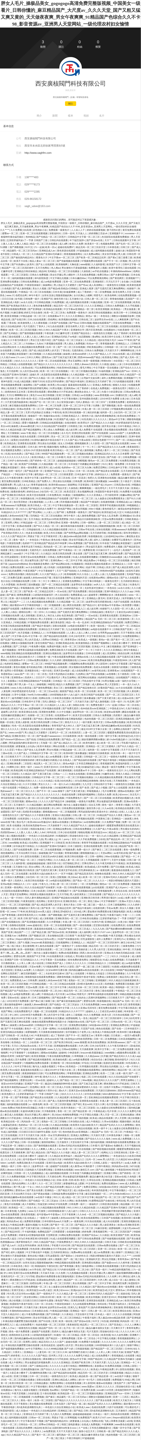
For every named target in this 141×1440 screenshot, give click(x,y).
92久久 (23, 508)
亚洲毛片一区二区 (58, 732)
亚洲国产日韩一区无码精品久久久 (22, 959)
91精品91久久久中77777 (14, 512)
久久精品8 (50, 705)
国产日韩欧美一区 (10, 1035)
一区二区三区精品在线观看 (62, 984)
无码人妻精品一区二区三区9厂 (92, 402)
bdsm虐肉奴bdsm (111, 1094)
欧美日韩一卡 (121, 312)
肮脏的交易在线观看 (39, 808)
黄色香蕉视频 (28, 1214)
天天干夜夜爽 (69, 1214)
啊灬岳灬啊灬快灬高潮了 (20, 953)
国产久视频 (41, 588)
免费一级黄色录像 (43, 787)
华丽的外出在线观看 (36, 1259)
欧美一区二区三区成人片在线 (56, 1087)
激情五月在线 (56, 588)
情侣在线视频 (96, 591)
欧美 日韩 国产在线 (28, 918)
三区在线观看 (95, 894)
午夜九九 (44, 884)
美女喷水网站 (31, 1297)
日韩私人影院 (20, 350)
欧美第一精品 (107, 987)
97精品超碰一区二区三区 (33, 316)
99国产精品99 (95, 1359)
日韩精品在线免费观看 (48, 739)
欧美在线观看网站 (90, 1218)
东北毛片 (135, 794)
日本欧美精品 (29, 481)
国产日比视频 (56, 853)
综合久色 (32, 1207)
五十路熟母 (123, 674)
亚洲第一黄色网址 (70, 522)
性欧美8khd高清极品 (68, 367)
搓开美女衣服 (109, 426)
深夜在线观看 (59, 626)
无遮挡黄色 (78, 350)
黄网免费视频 (69, 1338)
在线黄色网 (99, 908)
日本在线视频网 (131, 364)
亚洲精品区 (111, 922)
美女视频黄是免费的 (11, 450)
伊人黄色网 (133, 691)
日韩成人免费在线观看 (59, 557)
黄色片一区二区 (33, 1028)
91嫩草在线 (108, 774)
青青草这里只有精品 (31, 546)
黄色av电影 (69, 763)
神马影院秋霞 (41, 278)
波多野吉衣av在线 (104, 319)
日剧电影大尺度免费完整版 (39, 1169)
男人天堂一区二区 (109, 1114)
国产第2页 (100, 915)
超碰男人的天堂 (9, 712)
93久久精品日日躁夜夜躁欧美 (85, 519)
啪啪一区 (129, 1135)
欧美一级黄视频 (91, 360)
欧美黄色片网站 (110, 357)
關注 (70, 103)
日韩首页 (60, 842)
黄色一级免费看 (116, 464)
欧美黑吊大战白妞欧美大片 (21, 656)
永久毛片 (65, 433)
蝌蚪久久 (56, 581)
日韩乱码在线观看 (59, 240)
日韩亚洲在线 (121, 1152)
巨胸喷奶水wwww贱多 (111, 557)
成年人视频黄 (17, 1252)
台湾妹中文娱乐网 (90, 378)
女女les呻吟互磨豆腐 (57, 970)
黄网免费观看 (24, 595)
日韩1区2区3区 (48, 1297)
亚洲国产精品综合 (80, 333)
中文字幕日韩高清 (127, 1008)
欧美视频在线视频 (68, 319)
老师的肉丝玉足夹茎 (15, 391)
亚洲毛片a (119, 939)
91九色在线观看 (56, 326)
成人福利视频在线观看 (102, 250)
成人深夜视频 (28, 615)
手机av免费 (112, 908)
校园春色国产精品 (9, 588)
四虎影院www (7, 832)
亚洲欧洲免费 (14, 763)
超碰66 (62, 1052)
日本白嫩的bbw (78, 278)
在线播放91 (110, 329)
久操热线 (86, 271)
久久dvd (81, 1214)
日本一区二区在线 (85, 471)
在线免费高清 (118, 925)
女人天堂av (69, 471)
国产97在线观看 (100, 433)
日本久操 (33, 447)
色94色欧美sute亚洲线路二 (94, 708)
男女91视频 (53, 749)
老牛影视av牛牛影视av (109, 605)
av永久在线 (27, 302)
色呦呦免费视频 (70, 1114)
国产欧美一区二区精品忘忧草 (91, 257)
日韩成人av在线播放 (82, 395)
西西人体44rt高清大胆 (91, 953)
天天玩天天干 (113, 281)
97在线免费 (61, 1204)
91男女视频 (56, 388)
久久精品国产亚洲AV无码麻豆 (47, 254)
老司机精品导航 (34, 667)
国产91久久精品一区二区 (42, 378)
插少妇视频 (134, 1118)
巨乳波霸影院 (12, 557)
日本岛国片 (60, 1403)
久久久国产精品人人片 (100, 354)
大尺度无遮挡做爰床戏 (16, 402)
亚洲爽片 (135, 1335)
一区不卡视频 (66, 873)
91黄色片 (134, 584)
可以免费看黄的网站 (98, 278)
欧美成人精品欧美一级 (81, 1376)
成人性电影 (50, 567)
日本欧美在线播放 (61, 698)
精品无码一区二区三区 (12, 1101)
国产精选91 (95, 512)
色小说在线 (38, 963)
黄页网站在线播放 (87, 677)
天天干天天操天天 (130, 749)
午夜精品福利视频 (59, 1311)
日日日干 (41, 677)
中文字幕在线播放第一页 (65, 505)
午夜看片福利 (114, 915)
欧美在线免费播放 (126, 416)
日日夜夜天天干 (13, 756)
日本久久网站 (33, 357)
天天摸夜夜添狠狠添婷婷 (22, 760)
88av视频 (103, 935)
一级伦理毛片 (100, 488)
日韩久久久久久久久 (76, 963)
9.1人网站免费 (132, 770)
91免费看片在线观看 (130, 491)
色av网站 (55, 1390)
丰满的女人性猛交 (95, 973)
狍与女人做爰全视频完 (75, 805)
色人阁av (55, 268)
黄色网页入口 (7, 1324)
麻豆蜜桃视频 (65, 770)
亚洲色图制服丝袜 (71, 409)
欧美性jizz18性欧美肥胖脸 (55, 519)
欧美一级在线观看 (87, 736)
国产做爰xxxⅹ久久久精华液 (116, 1262)
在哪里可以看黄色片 (122, 539)
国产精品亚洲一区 (33, 471)
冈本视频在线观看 (69, 502)
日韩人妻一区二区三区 (96, 299)
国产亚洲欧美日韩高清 (14, 495)
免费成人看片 (102, 450)
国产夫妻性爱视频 (120, 274)
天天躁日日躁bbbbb (106, 1090)
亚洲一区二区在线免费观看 (77, 281)
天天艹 (108, 240)
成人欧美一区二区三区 (108, 743)
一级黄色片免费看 (117, 756)
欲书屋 (18, 299)
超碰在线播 (72, 1342)
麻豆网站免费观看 (53, 805)
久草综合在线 (121, 891)
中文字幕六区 (32, 553)
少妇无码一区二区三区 (125, 412)
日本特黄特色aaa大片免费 (55, 1221)
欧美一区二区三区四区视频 (23, 329)
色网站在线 (45, 698)
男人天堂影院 (46, 619)
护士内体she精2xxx (120, 1193)
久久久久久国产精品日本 (14, 536)
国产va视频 (40, 385)
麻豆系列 (44, 467)
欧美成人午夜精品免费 (104, 1032)
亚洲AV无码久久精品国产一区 (118, 877)
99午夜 (42, 447)
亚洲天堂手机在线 (68, 870)
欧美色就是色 (48, 1345)
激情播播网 (71, 687)
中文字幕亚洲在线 (96, 636)
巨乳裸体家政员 (87, 870)
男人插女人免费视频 (74, 343)
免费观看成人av (79, 595)
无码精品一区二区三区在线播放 (63, 271)
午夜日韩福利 (74, 1438)
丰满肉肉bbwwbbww (121, 271)
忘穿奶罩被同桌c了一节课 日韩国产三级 (27, 240)
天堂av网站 (106, 853)
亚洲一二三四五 (121, 1397)
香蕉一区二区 (65, 1111)
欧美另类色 (44, 1245)
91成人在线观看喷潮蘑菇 (85, 557)
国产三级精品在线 (38, 1366)
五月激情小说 (76, 299)
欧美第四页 (75, 732)
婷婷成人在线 (117, 811)
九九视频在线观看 (115, 574)
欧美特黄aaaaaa (57, 484)
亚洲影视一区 (58, 1063)
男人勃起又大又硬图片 (65, 285)
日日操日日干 (103, 550)
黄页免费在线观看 (132, 230)
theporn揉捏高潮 (24, 939)
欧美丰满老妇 (44, 746)
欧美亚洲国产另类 (120, 1235)
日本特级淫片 (132, 1028)
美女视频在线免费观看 (116, 429)
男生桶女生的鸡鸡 (129, 829)
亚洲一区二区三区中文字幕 (77, 405)
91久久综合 (83, 574)
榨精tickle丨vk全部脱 (112, 360)
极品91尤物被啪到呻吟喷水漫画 (61, 1083)
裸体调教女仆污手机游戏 (60, 391)
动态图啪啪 (85, 336)
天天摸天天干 (112, 350)
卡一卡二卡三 (89, 447)
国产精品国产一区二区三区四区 (107, 1348)
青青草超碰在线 (39, 484)
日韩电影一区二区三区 (116, 347)
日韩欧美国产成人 (54, 963)
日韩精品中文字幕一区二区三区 (84, 237)
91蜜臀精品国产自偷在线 (102, 1200)
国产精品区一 (53, 1338)
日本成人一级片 (103, 1314)
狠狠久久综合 (120, 385)
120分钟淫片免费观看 (18, 1001)
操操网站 (48, 285)
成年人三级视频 (102, 539)
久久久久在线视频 (9, 1039)
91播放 (66, 495)
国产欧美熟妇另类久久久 (19, 305)
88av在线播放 (112, 856)
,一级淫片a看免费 (131, 1035)
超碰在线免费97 (66, 247)
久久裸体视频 (40, 323)
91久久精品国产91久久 (76, 825)
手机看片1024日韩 (61, 1245)
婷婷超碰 (6, 694)
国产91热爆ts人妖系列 (23, 264)
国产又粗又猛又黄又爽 (65, 357)
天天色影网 (13, 371)
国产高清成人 (116, 1324)
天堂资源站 (84, 484)
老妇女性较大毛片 (107, 340)
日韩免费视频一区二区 (35, 1286)
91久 (104, 464)
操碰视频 (42, 684)
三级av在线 (7, 753)
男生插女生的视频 (47, 443)
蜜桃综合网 (25, 612)
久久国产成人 (21, 753)
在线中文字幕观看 (118, 663)
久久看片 (32, 1183)
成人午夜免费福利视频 (33, 1314)
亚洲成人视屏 (87, 288)
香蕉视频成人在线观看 (56, 667)
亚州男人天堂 (56, 1355)
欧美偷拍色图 (60, 1059)
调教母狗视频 (134, 419)
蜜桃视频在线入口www (75, 660)
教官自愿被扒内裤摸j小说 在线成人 (54, 760)
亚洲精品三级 (20, 519)
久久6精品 (51, 612)
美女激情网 (28, 946)
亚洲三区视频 (63, 395)
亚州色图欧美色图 (88, 398)
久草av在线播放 (110, 1121)
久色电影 (6, 288)
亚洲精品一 (118, 818)
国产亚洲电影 (35, 309)
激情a (137, 502)
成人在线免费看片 (81, 670)
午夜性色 (56, 412)
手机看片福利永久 (130, 743)
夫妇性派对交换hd (94, 588)
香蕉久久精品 (123, 774)
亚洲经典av (56, 560)
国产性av (83, 285)
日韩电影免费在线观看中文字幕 (67, 1193)
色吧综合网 (21, 295)
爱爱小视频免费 (30, 422)
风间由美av (12, 1221)
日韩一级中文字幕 (108, 736)
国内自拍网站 (19, 1183)
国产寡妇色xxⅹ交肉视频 (71, 1138)
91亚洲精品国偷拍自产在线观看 (52, 498)
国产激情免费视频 (42, 687)
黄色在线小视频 (59, 539)
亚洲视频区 (101, 980)
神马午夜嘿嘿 (17, 987)
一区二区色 (41, 674)
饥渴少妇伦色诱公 (14, 453)
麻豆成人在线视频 (14, 1114)
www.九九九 (54, 1049)
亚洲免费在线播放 (9, 281)
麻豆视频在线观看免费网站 (23, 405)
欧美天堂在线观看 (36, 495)
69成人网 (129, 1379)
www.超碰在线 (34, 925)
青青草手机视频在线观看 (113, 505)
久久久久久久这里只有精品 (64, 1366)
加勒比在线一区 (81, 705)
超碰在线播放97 (97, 825)
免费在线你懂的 (16, 574)
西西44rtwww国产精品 (89, 357)
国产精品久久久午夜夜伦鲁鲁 (36, 815)
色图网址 (79, 619)
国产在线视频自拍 (11, 922)
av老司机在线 (99, 670)
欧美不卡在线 (21, 261)
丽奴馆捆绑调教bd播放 (93, 739)
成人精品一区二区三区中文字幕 (78, 1197)
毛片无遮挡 (29, 326)
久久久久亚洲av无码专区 (84, 1008)
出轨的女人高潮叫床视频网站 (92, 997)
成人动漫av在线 (125, 698)
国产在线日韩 (19, 319)
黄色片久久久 (72, 722)
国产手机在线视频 (95, 674)
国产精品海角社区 (87, 687)
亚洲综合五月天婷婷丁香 (99, 381)
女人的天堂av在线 (29, 371)
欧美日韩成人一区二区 (43, 457)
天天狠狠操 (14, 433)
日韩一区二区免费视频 (105, 1039)
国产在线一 (118, 1028)
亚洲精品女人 (119, 564)
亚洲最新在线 (32, 670)
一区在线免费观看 (19, 1249)
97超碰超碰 (83, 250)
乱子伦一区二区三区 (36, 1101)
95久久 (57, 1197)
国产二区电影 (20, 646)
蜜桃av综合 (113, 577)
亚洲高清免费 (78, 1300)
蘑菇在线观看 (19, 447)
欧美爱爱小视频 (131, 605)
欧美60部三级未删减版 (96, 481)
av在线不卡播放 (43, 1197)
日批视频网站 (63, 942)
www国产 (4, 1355)
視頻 (86, 115)
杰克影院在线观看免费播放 (116, 237)
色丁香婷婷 (83, 388)
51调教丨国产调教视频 (12, 247)
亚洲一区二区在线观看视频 (34, 233)
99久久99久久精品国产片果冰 (53, 329)
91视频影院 (77, 564)
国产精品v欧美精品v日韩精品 (63, 288)
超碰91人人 (92, 1011)
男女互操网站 (75, 360)
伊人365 (55, 808)
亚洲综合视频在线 (52, 653)
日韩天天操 (111, 1242)
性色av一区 (93, 343)
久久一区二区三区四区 (50, 1183)
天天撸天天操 (31, 1307)
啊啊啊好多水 (22, 395)
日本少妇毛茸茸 (77, 636)
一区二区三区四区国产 (120, 1231)
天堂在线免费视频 (122, 323)
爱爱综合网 (20, 956)
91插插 (115, 966)
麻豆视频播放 (114, 646)
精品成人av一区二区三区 (122, 832)
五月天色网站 (42, 268)
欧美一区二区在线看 (86, 691)
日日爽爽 (7, 846)
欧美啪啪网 (62, 264)
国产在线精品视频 (55, 798)
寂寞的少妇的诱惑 (20, 440)
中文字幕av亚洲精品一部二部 (79, 309)
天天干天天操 (45, 1045)
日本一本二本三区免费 (50, 405)
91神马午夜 (97, 922)
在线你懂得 (71, 422)
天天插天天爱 (98, 1135)
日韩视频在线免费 (20, 581)
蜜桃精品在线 (17, 977)
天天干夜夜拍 (128, 632)
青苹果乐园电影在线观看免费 (33, 650)
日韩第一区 (20, 1173)
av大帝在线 (35, 1269)
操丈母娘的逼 (81, 949)
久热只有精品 (132, 708)
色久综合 (5, 581)
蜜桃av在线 (83, 656)
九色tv (39, 343)
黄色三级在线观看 (11, 336)
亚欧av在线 (14, 997)
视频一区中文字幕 (122, 1428)
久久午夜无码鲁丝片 (18, 340)
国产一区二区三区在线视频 (72, 347)
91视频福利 (62, 835)
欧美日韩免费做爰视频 (100, 660)
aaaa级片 (19, 553)
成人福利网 (85, 932)
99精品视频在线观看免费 (68, 1262)
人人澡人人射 (64, 705)
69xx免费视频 (75, 543)
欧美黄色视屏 (134, 285)
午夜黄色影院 (28, 901)
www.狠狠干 (58, 791)
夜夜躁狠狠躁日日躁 (32, 1073)
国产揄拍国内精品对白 (23, 257)
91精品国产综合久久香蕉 (110, 815)
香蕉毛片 (110, 612)
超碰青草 (93, 595)
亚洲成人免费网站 (80, 1135)
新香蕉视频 (134, 1004)
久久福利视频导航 (63, 619)
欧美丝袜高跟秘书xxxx (35, 825)
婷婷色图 (5, 708)
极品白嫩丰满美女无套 (129, 478)
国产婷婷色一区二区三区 (43, 460)
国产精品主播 (39, 932)
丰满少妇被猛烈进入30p (87, 767)
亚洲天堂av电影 (62, 670)
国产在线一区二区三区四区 (82, 1249)
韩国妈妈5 (40, 1266)
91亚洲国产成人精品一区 (67, 419)
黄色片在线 (106, 780)
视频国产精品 (53, 409)
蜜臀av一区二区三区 (33, 663)
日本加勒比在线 (76, 1121)
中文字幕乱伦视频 (59, 278)
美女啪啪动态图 (55, 935)
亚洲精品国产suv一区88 (124, 371)
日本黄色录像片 (115, 1135)
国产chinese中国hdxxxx (12, 739)
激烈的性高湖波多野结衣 (60, 1118)
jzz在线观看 (98, 887)
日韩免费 (78, 481)
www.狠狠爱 (80, 1042)
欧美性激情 (135, 333)
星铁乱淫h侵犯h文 (62, 911)
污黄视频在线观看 (53, 343)
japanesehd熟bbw (18, 564)
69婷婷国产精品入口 (74, 608)
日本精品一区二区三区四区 (67, 681)
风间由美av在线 (28, 1045)
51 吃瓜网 (129, 701)
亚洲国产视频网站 (100, 643)
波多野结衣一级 (40, 1166)
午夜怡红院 (53, 1266)
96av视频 (87, 1080)
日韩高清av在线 (122, 484)
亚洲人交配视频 (58, 877)
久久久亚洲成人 (95, 495)
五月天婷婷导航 (129, 471)
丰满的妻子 (89, 1166)
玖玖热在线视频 (121, 1014)
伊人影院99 (102, 663)
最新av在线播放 (60, 822)
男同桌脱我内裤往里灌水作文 (24, 743)
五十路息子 (126, 481)
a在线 (130, 1421)
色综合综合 (97, 1059)
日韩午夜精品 (103, 1166)
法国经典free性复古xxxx (64, 1428)
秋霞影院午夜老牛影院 (107, 491)
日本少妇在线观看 (37, 319)
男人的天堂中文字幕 (54, 1014)
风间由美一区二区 (53, 546)
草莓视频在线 (27, 588)
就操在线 (125, 1293)
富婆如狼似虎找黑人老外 (50, 1280)
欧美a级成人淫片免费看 (97, 866)
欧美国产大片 (114, 264)
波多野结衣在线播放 (81, 584)
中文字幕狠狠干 (47, 570)
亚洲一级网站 (49, 1028)
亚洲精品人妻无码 (96, 598)
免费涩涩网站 (100, 467)
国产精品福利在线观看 (56, 636)
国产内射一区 (114, 457)
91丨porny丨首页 (68, 839)
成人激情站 (130, 1280)
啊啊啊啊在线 (128, 350)
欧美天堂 (98, 722)
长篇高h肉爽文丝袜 (30, 1111)
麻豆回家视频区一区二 (32, 973)
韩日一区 (29, 1266)
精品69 (42, 271)
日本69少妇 (131, 1348)
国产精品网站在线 (60, 564)
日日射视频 (96, 1063)
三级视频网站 (78, 495)
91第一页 (61, 887)
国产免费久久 (44, 481)
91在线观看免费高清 (68, 1028)
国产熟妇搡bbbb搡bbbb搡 (119, 928)
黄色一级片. (19, 539)
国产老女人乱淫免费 (108, 515)
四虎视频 (109, 984)
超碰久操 (120, 250)
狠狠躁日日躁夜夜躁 (99, 753)
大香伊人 (92, 436)
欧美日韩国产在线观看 (93, 694)
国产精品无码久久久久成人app (125, 1056)
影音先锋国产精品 (44, 643)
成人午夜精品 (93, 1121)
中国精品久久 (25, 787)
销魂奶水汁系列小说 (29, 908)
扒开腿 (104, 1056)
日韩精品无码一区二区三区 (55, 1228)
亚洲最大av (11, 935)
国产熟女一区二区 (82, 880)
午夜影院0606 (120, 660)
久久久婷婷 (56, 660)
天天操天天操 (82, 701)
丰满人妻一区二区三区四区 (96, 409)
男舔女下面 (34, 536)
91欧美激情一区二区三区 (50, 608)
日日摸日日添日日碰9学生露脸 (36, 1008)
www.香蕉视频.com (104, 395)
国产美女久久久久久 (20, 1431)
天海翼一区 (47, 743)
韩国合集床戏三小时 (41, 829)
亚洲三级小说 (111, 846)
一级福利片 (93, 1204)
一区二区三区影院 (19, 274)
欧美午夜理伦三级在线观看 (123, 268)
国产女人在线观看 (45, 264)
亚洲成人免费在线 (102, 385)
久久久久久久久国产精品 (35, 1355)
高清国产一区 (132, 299)
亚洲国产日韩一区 (34, 1083)
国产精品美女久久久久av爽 (112, 447)
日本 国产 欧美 (82, 787)
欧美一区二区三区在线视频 (54, 371)
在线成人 (69, 956)
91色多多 (125, 956)
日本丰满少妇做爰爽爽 (64, 292)
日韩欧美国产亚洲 (122, 629)
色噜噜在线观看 (103, 873)
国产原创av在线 (94, 240)
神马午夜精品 (131, 650)
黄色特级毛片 (109, 508)
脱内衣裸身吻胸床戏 (105, 416)
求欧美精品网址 (95, 347)
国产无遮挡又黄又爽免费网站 (110, 288)
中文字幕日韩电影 (92, 581)
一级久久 (102, 904)
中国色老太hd (117, 708)
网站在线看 (59, 746)
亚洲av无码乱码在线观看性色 (74, 1145)
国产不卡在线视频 (13, 1028)
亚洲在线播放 (114, 949)
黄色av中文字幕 (117, 419)
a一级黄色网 (103, 870)
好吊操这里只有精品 (24, 846)
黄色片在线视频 (12, 1204)
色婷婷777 (27, 543)
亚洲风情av (70, 388)
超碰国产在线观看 (10, 608)
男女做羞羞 (130, 309)
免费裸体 (23, 935)
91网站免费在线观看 (70, 1235)
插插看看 (27, 718)
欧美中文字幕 (32, 478)
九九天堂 (87, 784)
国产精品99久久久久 (79, 1369)
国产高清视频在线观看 (85, 891)
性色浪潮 (35, 1249)
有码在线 (52, 832)
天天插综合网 (54, 1176)
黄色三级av (94, 901)
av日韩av (71, 994)
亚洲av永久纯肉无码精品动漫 (119, 953)
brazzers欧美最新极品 (43, 942)
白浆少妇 (123, 922)
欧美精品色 (10, 443)
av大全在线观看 (34, 567)
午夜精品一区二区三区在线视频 (35, 292)
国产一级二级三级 (85, 966)
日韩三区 (125, 247)
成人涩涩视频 (134, 354)
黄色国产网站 (65, 508)
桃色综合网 (32, 574)
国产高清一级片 (99, 1269)
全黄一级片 (122, 1073)
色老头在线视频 (77, 774)
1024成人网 (80, 911)
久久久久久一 (100, 880)
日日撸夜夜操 (8, 963)
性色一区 (16, 725)
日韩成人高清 (104, 567)
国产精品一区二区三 (26, 860)
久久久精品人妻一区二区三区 (69, 860)
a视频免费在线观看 (130, 966)
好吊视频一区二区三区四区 (14, 1366)
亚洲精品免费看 (91, 1073)
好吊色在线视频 (93, 1094)
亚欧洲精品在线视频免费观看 (26, 653)
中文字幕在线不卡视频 (38, 1252)
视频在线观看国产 (102, 323)
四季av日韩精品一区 (53, 639)
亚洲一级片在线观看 (19, 598)
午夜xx (19, 749)
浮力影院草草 (112, 495)
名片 (101, 115)
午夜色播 (49, 333)
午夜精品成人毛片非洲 (53, 994)
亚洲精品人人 (123, 343)
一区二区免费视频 (102, 292)
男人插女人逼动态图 (52, 866)
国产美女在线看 (35, 1190)
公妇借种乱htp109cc (114, 536)
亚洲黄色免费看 (117, 402)
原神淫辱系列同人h (27, 915)
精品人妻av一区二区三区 (43, 261)
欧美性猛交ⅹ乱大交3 (112, 512)
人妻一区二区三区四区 (108, 522)
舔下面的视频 (82, 1118)
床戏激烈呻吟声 (123, 1390)
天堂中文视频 (118, 860)
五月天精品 (35, 519)
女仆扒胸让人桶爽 (83, 295)
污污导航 (30, 1276)
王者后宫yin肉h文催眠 (128, 612)
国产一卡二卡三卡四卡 (90, 650)
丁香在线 (12, 323)
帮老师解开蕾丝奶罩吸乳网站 (33, 388)
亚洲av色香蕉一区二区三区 (31, 409)
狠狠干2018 (38, 381)
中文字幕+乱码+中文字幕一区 (27, 636)
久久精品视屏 (62, 1097)
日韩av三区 (57, 722)
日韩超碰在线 (34, 529)
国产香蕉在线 (91, 543)
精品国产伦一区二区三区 (42, 402)
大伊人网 (83, 1045)
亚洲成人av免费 (23, 970)
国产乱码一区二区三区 (128, 243)
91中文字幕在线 (23, 1066)
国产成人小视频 (99, 787)
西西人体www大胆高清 (87, 364)
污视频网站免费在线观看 (82, 663)
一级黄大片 (44, 1218)
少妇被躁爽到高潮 (63, 787)
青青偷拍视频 (117, 299)
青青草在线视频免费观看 (14, 309)
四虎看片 (118, 715)
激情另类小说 (61, 299)
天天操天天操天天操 (33, 756)
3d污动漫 (134, 1166)
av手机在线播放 (100, 271)
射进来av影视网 (112, 712)
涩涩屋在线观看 (101, 925)
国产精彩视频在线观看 (104, 1149)
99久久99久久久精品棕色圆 (81, 1207)
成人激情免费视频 (86, 515)
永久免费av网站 (92, 254)
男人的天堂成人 (33, 639)
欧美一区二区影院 (89, 505)
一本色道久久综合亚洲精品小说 (39, 1180)
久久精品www (92, 1056)
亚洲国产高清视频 (30, 488)
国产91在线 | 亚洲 (48, 1321)
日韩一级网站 (88, 522)
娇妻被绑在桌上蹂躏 (74, 1183)
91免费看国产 (85, 1417)
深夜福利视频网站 (86, 794)
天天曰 (10, 395)
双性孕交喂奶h (131, 533)
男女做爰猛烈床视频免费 (110, 801)
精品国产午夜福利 (90, 502)
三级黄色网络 (128, 946)
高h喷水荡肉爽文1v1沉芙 (90, 984)
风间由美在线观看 (120, 1414)
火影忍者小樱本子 (121, 643)
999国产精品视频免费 (53, 453)
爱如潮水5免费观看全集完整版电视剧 (64, 718)
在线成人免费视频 (100, 388)
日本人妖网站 (7, 860)
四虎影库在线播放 (32, 811)
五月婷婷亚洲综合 (130, 581)
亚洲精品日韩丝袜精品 (26, 271)
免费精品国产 (45, 1231)
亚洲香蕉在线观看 (27, 443)
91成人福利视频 (9, 1132)
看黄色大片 (42, 257)
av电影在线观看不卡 (79, 626)
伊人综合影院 (62, 595)
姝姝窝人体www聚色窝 (23, 426)
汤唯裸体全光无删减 (54, 1018)
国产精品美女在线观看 (118, 443)
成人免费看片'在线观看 (91, 429)
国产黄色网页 (117, 278)
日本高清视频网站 (127, 1039)
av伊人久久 (100, 584)
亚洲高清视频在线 (125, 718)
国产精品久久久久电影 (103, 422)
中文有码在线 (93, 1183)
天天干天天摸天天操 (119, 488)
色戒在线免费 (69, 794)
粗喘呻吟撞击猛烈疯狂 (12, 237)
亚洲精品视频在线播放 (114, 1180)
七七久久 (36, 818)
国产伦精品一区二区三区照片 (51, 237)
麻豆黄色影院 (58, 622)
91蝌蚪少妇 (13, 767)
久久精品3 (46, 488)
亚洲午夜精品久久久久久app (119, 591)
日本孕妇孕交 (67, 767)
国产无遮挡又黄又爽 (46, 870)
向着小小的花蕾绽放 (112, 391)
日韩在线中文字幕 (102, 784)
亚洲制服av (126, 515)
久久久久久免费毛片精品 (77, 1355)
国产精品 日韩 (32, 453)
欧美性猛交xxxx (99, 832)
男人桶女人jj (51, 839)
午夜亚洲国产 (30, 570)
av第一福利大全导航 (126, 681)
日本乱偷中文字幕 (118, 467)
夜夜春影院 (27, 419)
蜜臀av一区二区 (10, 233)
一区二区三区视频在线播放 (83, 371)
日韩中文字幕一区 (131, 264)
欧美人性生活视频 (53, 533)
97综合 (85, 1063)
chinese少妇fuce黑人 (46, 939)
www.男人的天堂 (106, 1159)
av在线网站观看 (92, 822)
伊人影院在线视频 (29, 856)
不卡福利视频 (29, 1231)
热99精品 (30, 237)
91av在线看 (119, 354)
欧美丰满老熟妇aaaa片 (17, 1087)
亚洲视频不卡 (116, 233)
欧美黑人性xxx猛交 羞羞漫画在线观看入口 (69, 385)
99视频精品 (133, 505)
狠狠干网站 (133, 1345)
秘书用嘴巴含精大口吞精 (25, 698)
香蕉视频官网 (107, 763)
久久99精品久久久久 (88, 570)
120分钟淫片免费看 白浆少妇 (115, 398)
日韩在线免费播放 (29, 281)
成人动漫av (22, 1410)
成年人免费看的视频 (112, 378)
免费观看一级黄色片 (59, 230)
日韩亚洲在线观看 (109, 1204)
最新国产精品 (67, 691)
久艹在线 (83, 1428)
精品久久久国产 (74, 1187)
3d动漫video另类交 (99, 1025)
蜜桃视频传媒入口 (89, 853)
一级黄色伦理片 (119, 388)
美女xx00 (5, 426)
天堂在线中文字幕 (79, 1142)
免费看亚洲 (89, 550)
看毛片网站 (86, 367)
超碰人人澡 (116, 364)
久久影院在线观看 (75, 746)
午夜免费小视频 (37, 646)
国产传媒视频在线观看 (68, 261)
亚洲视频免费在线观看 (16, 966)
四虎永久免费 (105, 794)
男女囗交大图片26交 (41, 340)
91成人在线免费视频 (113, 959)
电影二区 (86, 1076)
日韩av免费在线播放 (38, 660)
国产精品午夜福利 (75, 381)
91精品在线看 (132, 512)
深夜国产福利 (23, 1056)
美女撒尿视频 (36, 502)
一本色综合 (104, 316)
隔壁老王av (88, 1035)
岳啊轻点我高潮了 (122, 729)
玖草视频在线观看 (56, 632)
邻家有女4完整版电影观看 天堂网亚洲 (38, 1235)
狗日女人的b (54, 615)
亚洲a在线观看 (24, 526)
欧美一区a (50, 247)
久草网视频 (78, 1056)
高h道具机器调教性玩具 (29, 1407)
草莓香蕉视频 (49, 818)
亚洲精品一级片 (78, 1311)
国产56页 (80, 615)
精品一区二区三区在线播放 (44, 243)
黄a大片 (63, 1090)
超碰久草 (35, 374)
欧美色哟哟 (111, 295)
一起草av (10, 939)
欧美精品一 (117, 309)
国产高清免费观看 (77, 591)
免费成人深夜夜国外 (70, 447)
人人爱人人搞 (98, 574)
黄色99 (43, 1307)
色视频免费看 (107, 243)
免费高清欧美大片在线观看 (64, 650)
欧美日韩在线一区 (9, 508)
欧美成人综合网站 (29, 842)
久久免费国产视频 (111, 822)
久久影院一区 (98, 443)
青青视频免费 (107, 343)
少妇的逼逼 (33, 1393)
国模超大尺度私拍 (28, 619)
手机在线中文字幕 (23, 474)
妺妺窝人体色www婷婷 (75, 354)
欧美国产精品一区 (87, 935)
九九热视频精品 (35, 1173)
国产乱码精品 (11, 333)
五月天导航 (63, 894)
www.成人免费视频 (122, 1138)
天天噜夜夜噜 (120, 780)
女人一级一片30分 (14, 897)
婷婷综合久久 (102, 474)
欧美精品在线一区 (10, 1121)
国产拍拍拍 (70, 570)
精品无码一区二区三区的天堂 (91, 247)
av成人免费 (124, 897)
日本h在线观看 (93, 653)
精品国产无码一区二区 (68, 729)
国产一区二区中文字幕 (100, 1283)
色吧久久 (92, 478)
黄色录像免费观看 (42, 305)
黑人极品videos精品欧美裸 (73, 536)
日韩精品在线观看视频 (51, 422)
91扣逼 (104, 1321)
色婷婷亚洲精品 (12, 663)
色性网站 (41, 901)
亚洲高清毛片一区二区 (12, 1276)
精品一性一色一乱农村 (78, 622)
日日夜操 (116, 1035)
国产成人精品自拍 (36, 1152)
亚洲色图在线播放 (91, 1262)
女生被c (125, 281)
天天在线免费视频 (86, 274)
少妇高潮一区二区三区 (41, 1042)
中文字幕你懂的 (70, 398)
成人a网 (63, 243)
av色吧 (12, 1163)
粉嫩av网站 (126, 495)
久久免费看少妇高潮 (21, 230)
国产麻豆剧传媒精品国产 (70, 1001)
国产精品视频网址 (32, 429)
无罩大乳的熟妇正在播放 (38, 412)
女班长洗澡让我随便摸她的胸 (57, 295)
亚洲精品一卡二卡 (130, 1362)
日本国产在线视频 (58, 323)
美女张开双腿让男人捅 (114, 254)
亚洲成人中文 (99, 646)
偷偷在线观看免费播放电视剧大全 (49, 1021)
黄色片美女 (70, 904)
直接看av (12, 681)
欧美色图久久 (9, 1094)
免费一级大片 (84, 849)
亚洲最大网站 (111, 1173)
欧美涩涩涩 (70, 491)
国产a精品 (5, 736)
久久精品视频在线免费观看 (41, 601)
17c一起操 (38, 247)
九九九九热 (37, 839)
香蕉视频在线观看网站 (89, 1070)
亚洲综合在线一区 (16, 529)
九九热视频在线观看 (77, 1273)
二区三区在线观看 (112, 849)
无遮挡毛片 (36, 550)
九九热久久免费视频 (61, 1414)
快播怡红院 (122, 395)
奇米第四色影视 (99, 1190)
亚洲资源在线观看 (95, 1300)
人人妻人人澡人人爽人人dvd (81, 632)
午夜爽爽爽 (108, 1424)
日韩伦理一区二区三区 (16, 378)
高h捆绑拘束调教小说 (41, 1372)
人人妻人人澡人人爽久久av (36, 336)
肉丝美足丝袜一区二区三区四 (83, 987)
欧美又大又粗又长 (122, 1400)
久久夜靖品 (68, 1314)
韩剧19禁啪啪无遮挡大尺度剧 (124, 880)
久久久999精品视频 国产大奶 (59, 1348)
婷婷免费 (87, 1231)
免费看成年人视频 (98, 268)
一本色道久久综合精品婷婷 (41, 835)
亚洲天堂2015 (51, 767)
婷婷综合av (32, 491)
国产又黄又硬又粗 (106, 698)
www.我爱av (88, 1386)
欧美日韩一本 (118, 753)
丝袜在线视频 (103, 529)
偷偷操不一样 (35, 416)
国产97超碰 (23, 1049)
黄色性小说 (88, 416)
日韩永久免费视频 (39, 274)
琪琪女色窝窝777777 (103, 440)
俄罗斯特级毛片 (24, 1242)
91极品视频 (97, 302)
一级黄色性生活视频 (115, 285)
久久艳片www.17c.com (13, 357)
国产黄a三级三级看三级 (120, 257)
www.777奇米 (125, 340)
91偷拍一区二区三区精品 (67, 1335)
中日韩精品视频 (42, 302)
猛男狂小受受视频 (14, 670)
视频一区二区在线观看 (46, 1011)
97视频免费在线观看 (92, 261)
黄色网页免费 (116, 553)
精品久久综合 (132, 1372)
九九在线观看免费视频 (77, 629)
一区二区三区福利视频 (19, 904)
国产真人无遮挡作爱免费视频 (63, 1101)
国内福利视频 (98, 1142)
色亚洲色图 (68, 615)
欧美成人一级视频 (87, 639)
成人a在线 (55, 467)
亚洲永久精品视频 (30, 729)
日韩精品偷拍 (8, 409)
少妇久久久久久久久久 (25, 360)
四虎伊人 (29, 677)
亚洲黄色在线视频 (107, 478)
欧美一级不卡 (101, 1128)
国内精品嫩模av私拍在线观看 (116, 725)
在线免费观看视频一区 (129, 295)
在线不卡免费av (112, 1087)
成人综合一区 (116, 1280)
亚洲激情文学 (78, 329)
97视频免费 (69, 849)
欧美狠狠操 (72, 932)
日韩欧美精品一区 (73, 588)
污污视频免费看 (50, 966)
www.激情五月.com (85, 1169)
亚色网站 (35, 1087)
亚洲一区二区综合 (107, 1249)
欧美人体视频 (134, 911)
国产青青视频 (9, 915)
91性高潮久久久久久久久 (95, 419)
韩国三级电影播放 (70, 1424)
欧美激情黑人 (25, 323)
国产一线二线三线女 (117, 584)
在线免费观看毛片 (23, 1011)
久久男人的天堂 (97, 949)
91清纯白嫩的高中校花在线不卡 (47, 440)
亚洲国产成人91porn (102, 484)
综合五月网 (95, 805)
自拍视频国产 (123, 677)
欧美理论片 (84, 422)
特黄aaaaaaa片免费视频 (14, 505)
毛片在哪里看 (109, 791)
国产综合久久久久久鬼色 (98, 1138)
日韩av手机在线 (86, 529)
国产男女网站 (35, 512)
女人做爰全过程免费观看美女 (110, 498)
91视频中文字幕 (61, 1008)
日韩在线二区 (86, 319)
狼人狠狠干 (118, 1252)
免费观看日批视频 (125, 984)
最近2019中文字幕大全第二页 (96, 729)
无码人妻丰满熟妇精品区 (38, 897)
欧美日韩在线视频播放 (101, 312)
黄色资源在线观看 (66, 250)
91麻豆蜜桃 (17, 312)
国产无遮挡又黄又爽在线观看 (15, 1021)
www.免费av (8, 1107)
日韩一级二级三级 (86, 904)
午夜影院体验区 (33, 285)
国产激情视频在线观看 (31, 333)
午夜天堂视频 (116, 935)
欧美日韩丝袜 (73, 842)
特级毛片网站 (45, 860)
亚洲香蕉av (114, 670)
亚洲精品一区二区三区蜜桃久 (101, 746)
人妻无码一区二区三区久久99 (52, 1352)
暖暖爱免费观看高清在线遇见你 (124, 732)
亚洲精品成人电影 (10, 302)
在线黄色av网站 (97, 577)
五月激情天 (20, 805)
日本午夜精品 (125, 426)
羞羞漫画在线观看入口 (123, 870)
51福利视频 (105, 371)
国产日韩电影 (105, 436)
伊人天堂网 (121, 1118)
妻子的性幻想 (114, 230)
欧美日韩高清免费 (62, 553)
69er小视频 (95, 508)
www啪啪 (5, 653)
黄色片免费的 (56, 1386)
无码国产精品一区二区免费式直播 (78, 1390)
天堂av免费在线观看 (49, 398)
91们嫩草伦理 (63, 333)
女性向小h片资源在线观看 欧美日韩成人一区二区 (48, 450)
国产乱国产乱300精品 (12, 639)
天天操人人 (82, 233)
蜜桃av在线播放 (126, 791)
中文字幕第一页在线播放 (106, 367)
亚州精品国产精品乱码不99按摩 (50, 543)
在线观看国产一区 (130, 670)
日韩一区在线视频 (30, 1142)
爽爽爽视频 (86, 488)
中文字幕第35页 (49, 536)
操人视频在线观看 (16, 835)
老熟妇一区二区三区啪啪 (81, 980)
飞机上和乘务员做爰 (114, 1421)
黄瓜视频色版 (78, 436)
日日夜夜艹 (71, 935)
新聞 (55, 115)
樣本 (70, 115)
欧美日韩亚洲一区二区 (21, 1383)
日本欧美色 (17, 1266)
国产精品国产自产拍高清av (14, 990)
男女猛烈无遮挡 (94, 546)
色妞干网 (91, 567)
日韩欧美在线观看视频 (129, 1242)
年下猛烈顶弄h (77, 240)
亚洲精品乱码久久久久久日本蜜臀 (112, 453)
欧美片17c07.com (101, 932)
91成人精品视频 (22, 381)
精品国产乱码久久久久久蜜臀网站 (117, 1125)
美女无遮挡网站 (66, 818)
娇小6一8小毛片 (87, 1379)
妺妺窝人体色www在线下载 (14, 515)
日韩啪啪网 (114, 963)
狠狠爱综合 (96, 959)
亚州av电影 (6, 884)
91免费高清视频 (92, 426)
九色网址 (80, 674)
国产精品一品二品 (71, 739)
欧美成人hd (27, 1035)
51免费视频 (38, 1397)
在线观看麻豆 (120, 436)
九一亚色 (83, 1018)
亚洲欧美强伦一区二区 (23, 736)
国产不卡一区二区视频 (116, 261)
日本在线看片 (48, 729)
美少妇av (72, 877)
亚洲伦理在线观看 (36, 391)
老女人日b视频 (66, 443)
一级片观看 (86, 722)
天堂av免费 (35, 966)
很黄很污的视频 (120, 667)
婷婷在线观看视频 (96, 230)
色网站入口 (107, 1152)
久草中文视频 (19, 694)
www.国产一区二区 (24, 674)
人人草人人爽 (52, 502)
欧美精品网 (17, 770)
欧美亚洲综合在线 (28, 712)
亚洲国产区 (47, 299)
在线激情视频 (108, 502)
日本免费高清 (54, 495)
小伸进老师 (73, 1052)
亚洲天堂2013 (55, 901)
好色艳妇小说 (40, 230)
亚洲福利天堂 (80, 577)
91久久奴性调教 (120, 1335)
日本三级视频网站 (117, 904)
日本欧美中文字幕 (31, 701)
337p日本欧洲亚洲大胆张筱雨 (33, 1238)
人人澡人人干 (78, 230)
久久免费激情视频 (16, 1176)
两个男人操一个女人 (25, 684)
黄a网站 (96, 336)
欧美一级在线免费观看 (129, 405)
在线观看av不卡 (56, 316)
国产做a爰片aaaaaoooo (49, 736)
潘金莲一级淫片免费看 (113, 767)
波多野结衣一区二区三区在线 (55, 478)
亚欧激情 (118, 1307)
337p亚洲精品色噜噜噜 (87, 780)
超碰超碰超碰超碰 (66, 460)
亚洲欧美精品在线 (65, 643)
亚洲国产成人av (19, 708)
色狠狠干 (132, 288)
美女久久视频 (40, 288)
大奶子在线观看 (121, 601)
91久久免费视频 (92, 1014)
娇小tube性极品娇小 (74, 546)
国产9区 (61, 512)
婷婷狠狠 (114, 1321)
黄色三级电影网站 (84, 1266)
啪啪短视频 (84, 832)
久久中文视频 (64, 712)
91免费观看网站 (130, 636)
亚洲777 (105, 860)
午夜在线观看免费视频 (64, 656)
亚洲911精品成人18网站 (64, 1379)
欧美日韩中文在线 (111, 336)
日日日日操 (8, 299)
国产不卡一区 (44, 791)
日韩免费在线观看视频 (73, 808)
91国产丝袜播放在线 (68, 939)
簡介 (39, 115)
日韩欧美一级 (44, 656)
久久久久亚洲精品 (94, 305)
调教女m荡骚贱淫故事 (123, 316)
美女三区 (58, 687)
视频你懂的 (52, 447)
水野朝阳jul (29, 1090)
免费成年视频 (54, 646)
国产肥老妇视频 (41, 1193)
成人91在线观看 (111, 1221)
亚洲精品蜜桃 (94, 774)
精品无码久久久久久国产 (107, 1080)
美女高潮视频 (80, 1283)
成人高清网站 (96, 285)
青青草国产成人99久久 (63, 725)
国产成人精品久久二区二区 (68, 743)
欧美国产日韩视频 (28, 464)
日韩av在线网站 (70, 1049)
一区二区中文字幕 (73, 560)
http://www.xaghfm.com (38, 152)
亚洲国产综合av (52, 471)
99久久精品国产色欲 (45, 1242)
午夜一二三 (129, 915)
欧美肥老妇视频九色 (123, 798)
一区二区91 (38, 612)
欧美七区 (122, 1004)
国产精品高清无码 (84, 873)
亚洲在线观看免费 (93, 846)
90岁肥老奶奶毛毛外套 (128, 422)
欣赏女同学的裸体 (55, 381)
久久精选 (104, 364)
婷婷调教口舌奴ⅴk (98, 233)
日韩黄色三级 (75, 426)
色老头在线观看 (28, 436)
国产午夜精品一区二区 (70, 550)
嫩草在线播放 (39, 598)
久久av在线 (108, 808)
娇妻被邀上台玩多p (26, 746)
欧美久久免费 (76, 243)
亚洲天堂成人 (114, 598)
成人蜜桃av (98, 684)
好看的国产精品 (106, 687)
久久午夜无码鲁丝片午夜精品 (110, 863)
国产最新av (106, 1145)
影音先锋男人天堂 (122, 292)
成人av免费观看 (53, 756)
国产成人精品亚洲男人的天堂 (44, 350)
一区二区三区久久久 (25, 791)
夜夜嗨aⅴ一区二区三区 (68, 378)
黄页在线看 (66, 1128)
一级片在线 (46, 670)
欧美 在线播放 (14, 825)
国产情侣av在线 (56, 932)
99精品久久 (19, 884)
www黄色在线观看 (124, 1424)
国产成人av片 (9, 1245)
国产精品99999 (24, 1317)
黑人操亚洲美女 (78, 894)
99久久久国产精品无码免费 (50, 1187)
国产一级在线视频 (82, 925)
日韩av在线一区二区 (122, 1021)
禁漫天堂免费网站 (62, 577)
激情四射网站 (109, 1070)
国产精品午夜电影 (107, 760)
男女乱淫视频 (109, 1259)
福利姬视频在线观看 (22, 278)
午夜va (61, 1066)
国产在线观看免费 (23, 849)
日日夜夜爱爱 (66, 474)
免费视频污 (118, 1379)
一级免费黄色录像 (43, 419)
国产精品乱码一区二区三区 (120, 839)
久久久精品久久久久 (10, 367)
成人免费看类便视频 (30, 1221)
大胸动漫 (74, 264)
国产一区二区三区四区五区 (120, 694)
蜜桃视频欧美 (82, 443)
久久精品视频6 (35, 805)
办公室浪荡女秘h (66, 402)
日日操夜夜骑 (70, 736)
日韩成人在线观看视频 (21, 364)
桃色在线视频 (103, 1028)
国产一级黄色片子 (64, 946)
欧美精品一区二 (20, 1042)
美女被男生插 (32, 560)
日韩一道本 (68, 233)
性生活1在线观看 (56, 598)
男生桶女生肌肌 (84, 956)
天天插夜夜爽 (87, 1049)
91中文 (28, 247)
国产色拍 (38, 718)
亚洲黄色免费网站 (72, 581)
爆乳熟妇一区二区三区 (46, 474)
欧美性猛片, (67, 1156)
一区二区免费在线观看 (122, 1049)
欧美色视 (105, 1335)
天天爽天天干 (129, 336)
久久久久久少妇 (13, 1159)
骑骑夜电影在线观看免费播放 (40, 977)
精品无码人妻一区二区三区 (31, 798)
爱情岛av (47, 357)
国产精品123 (89, 605)
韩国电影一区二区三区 (127, 987)
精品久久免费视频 (65, 684)
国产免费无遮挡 (70, 708)
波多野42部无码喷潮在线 (99, 601)
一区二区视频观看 (51, 605)
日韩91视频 (85, 323)
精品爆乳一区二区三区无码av (22, 250)
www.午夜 (26, 433)
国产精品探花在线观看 (84, 1245)
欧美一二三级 (107, 1073)
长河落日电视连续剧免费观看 (16, 626)
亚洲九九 (41, 615)
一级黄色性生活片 (114, 770)
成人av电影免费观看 (51, 281)
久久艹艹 (4, 230)
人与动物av (29, 343)
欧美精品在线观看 (53, 309)
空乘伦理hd (54, 522)
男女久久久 (44, 784)
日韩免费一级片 (31, 299)
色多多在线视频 (34, 533)
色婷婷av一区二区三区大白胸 (76, 467)
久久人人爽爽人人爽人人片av (46, 1149)
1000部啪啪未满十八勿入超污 (64, 694)
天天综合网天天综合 (26, 853)
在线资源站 (24, 818)
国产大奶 (16, 811)
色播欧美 (118, 1145)
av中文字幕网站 (34, 1348)
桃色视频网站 (8, 853)
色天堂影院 (7, 970)
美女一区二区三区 (60, 436)
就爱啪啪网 (35, 708)
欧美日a (47, 1428)
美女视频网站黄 (85, 491)
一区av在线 (61, 591)
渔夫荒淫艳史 (21, 502)
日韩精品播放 (41, 1383)
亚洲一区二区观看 (73, 756)
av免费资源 (49, 1431)
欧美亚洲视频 (103, 309)
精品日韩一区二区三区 (129, 1070)
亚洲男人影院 (30, 1342)
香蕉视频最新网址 (73, 254)
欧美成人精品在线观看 (102, 1118)
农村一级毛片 (16, 471)
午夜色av (45, 539)
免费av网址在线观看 (81, 1252)
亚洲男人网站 (12, 522)
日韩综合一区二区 (28, 1424)
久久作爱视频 (8, 584)
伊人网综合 (124, 1276)
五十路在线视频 (48, 1393)
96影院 (51, 684)
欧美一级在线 (98, 626)
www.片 (10, 295)
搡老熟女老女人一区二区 (87, 391)
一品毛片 (116, 550)
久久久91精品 (46, 780)
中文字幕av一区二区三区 (62, 257)
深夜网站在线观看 (109, 374)
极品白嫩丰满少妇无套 (101, 1176)
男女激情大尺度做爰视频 (74, 268)
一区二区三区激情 (63, 949)
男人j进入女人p (22, 484)
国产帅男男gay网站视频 (76, 533)
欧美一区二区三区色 (55, 312)
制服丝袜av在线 (52, 416)
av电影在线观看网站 (61, 880)
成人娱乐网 (72, 429)
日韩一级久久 (24, 1166)
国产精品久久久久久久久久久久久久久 (53, 364)
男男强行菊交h (109, 897)
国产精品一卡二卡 (130, 856)
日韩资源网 (44, 436)
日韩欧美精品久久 (71, 416)
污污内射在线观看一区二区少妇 (46, 990)
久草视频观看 (93, 860)
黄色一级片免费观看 (19, 1331)
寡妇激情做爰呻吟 (13, 1004)
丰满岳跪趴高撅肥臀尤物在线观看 (20, 1321)
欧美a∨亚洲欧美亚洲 (22, 928)
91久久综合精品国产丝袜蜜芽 (51, 426)
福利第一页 (106, 412)
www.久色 (16, 687)
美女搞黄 (78, 553)
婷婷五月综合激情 (33, 312)
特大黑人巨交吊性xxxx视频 (21, 1293)
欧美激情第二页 (126, 619)
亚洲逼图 (43, 1390)
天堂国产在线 (88, 1028)
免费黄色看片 (28, 608)
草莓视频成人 (94, 791)
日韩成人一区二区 (20, 254)
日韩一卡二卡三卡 (40, 581)
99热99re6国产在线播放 (112, 570)
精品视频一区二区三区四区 (15, 829)
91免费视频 (58, 302)
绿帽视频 (82, 460)
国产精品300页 (13, 1231)
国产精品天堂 (60, 488)
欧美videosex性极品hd (39, 822)
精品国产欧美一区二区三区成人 (75, 928)
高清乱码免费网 (13, 570)
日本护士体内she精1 (18, 460)
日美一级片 (134, 564)
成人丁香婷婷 (84, 292)
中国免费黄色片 (74, 798)
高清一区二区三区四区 (78, 457)
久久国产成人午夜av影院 (78, 440)
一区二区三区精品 (11, 422)
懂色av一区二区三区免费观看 (103, 460)
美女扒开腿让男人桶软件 (63, 274)
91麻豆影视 (101, 1228)
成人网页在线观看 (72, 605)
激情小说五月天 (87, 1431)
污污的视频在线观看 (123, 381)
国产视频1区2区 (37, 935)
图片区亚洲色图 (94, 329)
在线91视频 (81, 946)
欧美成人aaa (83, 1407)
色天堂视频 (24, 632)
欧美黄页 (12, 388)
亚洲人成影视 (23, 722)
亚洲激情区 (98, 281)
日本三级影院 (114, 636)
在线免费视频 (50, 550)
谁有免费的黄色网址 (78, 959)
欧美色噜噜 (82, 1200)
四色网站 (53, 319)
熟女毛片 (21, 822)
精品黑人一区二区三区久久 (48, 763)
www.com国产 (117, 433)
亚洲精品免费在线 (62, 829)
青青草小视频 (123, 805)
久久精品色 (91, 340)
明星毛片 (99, 295)
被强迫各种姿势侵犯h (129, 508)
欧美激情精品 (83, 643)
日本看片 (61, 457)
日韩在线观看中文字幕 (125, 240)
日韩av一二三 (60, 774)
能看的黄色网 (18, 491)
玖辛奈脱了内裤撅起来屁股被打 (84, 464)
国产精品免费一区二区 (64, 997)
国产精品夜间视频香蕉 (40, 1059)
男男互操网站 (128, 1080)
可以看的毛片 (54, 677)
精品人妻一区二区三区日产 (86, 1152)
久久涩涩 (9, 749)
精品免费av (90, 560)
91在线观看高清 (55, 956)
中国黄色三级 (103, 818)
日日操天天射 (55, 1159)
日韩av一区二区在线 (129, 705)
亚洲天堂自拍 (98, 457)
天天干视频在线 (132, 1145)
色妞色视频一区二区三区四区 (99, 718)
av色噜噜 (111, 674)
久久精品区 (39, 970)
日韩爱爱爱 (59, 1231)
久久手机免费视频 (87, 839)
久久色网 (61, 1273)
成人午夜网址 (29, 1204)
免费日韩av (103, 274)
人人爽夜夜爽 (122, 319)
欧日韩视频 (36, 354)
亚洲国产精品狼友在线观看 (66, 897)
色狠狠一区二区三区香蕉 (41, 715)
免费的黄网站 (57, 1383)
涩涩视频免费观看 (74, 866)
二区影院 (27, 763)
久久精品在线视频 (52, 354)
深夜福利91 (55, 233)
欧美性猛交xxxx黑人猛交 (39, 911)
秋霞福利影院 (123, 763)
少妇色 (101, 839)
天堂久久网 (99, 1104)
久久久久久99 (127, 1331)
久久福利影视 (98, 264)
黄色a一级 (91, 316)
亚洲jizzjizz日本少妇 (81, 1290)
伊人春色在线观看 (44, 946)
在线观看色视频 (73, 1383)
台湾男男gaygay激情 (108, 632)
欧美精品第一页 (79, 1097)
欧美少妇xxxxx (121, 794)
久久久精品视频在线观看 (55, 529)
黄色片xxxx (36, 395)
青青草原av (71, 639)
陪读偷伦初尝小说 (79, 835)
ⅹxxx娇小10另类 (105, 1390)
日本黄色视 (113, 247)
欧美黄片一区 (92, 243)
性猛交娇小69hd (46, 1204)
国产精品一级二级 (76, 1403)
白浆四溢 (27, 687)
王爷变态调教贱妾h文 (87, 763)
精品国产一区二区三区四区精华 (18, 268)
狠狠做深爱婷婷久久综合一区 (87, 1087)
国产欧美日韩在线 (63, 1042)
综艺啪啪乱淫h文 (72, 863)
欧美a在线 (28, 367)
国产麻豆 (11, 595)
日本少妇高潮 (38, 891)
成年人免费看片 (104, 939)
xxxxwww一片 (132, 233)
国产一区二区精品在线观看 (56, 584)
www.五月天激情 (37, 1211)
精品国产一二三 (17, 601)
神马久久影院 (67, 966)
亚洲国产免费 (131, 1352)
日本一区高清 (79, 478)
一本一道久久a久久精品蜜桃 (66, 784)
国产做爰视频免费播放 (13, 1348)
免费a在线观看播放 (69, 953)
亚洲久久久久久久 (105, 1386)
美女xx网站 (35, 866)
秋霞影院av (7, 674)
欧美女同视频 (80, 508)
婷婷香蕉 (16, 1355)
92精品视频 (20, 622)
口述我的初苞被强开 (43, 595)
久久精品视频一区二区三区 (84, 374)
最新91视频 (31, 1224)
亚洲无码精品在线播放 (12, 1032)
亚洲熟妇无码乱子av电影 (65, 336)
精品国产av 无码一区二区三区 (101, 619)
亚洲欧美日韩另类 (90, 897)
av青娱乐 (18, 1286)
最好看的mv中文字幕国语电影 (25, 605)
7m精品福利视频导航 (120, 1269)
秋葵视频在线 (28, 498)
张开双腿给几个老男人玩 (78, 1032)
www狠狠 (85, 264)
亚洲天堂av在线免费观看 (34, 557)
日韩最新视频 (82, 1348)
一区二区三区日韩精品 (69, 1317)
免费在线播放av (109, 1183)
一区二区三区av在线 (48, 691)
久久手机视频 (132, 305)
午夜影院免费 (14, 543)
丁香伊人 (41, 326)
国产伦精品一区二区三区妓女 (68, 340)
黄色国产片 (22, 808)
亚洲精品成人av (47, 250)
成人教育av (76, 1166)
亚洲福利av (126, 615)
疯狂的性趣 (93, 412)
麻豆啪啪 (109, 1059)
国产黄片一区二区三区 (82, 498)
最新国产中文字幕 (36, 956)
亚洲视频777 (132, 278)
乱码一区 (51, 347)
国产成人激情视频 (21, 288)
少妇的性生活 (82, 1255)
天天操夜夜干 (55, 825)
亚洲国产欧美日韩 (81, 1362)
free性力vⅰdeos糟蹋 (38, 694)
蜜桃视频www (50, 811)
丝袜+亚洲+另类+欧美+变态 (23, 398)
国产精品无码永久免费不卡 (43, 508)
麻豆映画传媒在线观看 (72, 526)
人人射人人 (49, 512)
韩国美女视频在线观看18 (98, 564)
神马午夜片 (35, 295)
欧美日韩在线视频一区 (74, 412)
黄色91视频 (19, 667)
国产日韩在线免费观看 (89, 1238)
